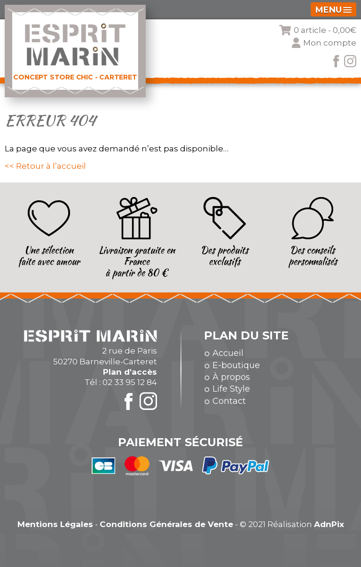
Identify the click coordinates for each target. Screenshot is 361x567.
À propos (231, 377)
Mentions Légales (55, 524)
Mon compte (329, 42)
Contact (229, 401)
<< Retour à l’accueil (45, 166)
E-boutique (236, 365)
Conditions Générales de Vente (166, 524)
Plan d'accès (130, 372)
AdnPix (329, 524)
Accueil (227, 353)
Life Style (231, 389)
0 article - (325, 30)
